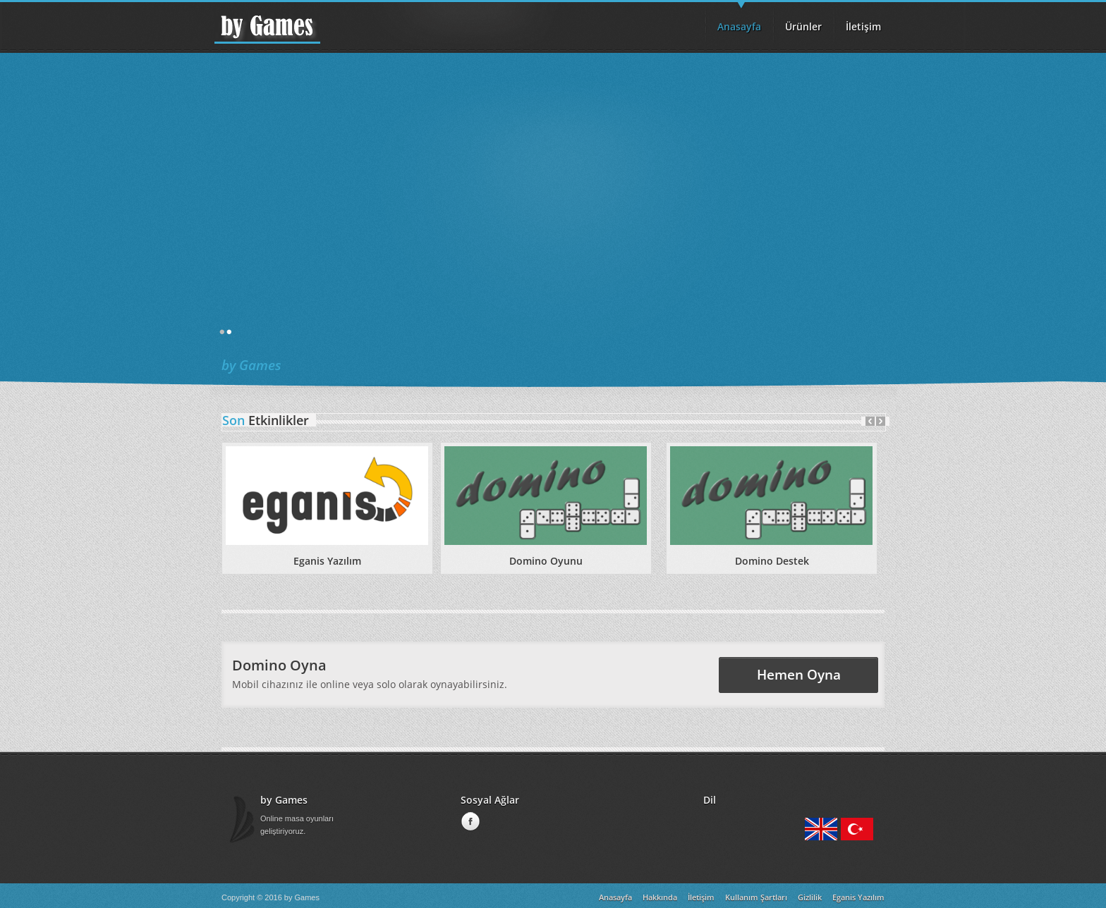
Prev (870, 421)
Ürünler (803, 26)
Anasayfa (739, 22)
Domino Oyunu (546, 561)
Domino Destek (772, 561)
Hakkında (660, 897)
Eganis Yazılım (327, 561)
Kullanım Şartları (756, 897)
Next (880, 421)
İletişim (863, 26)
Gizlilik (810, 897)
